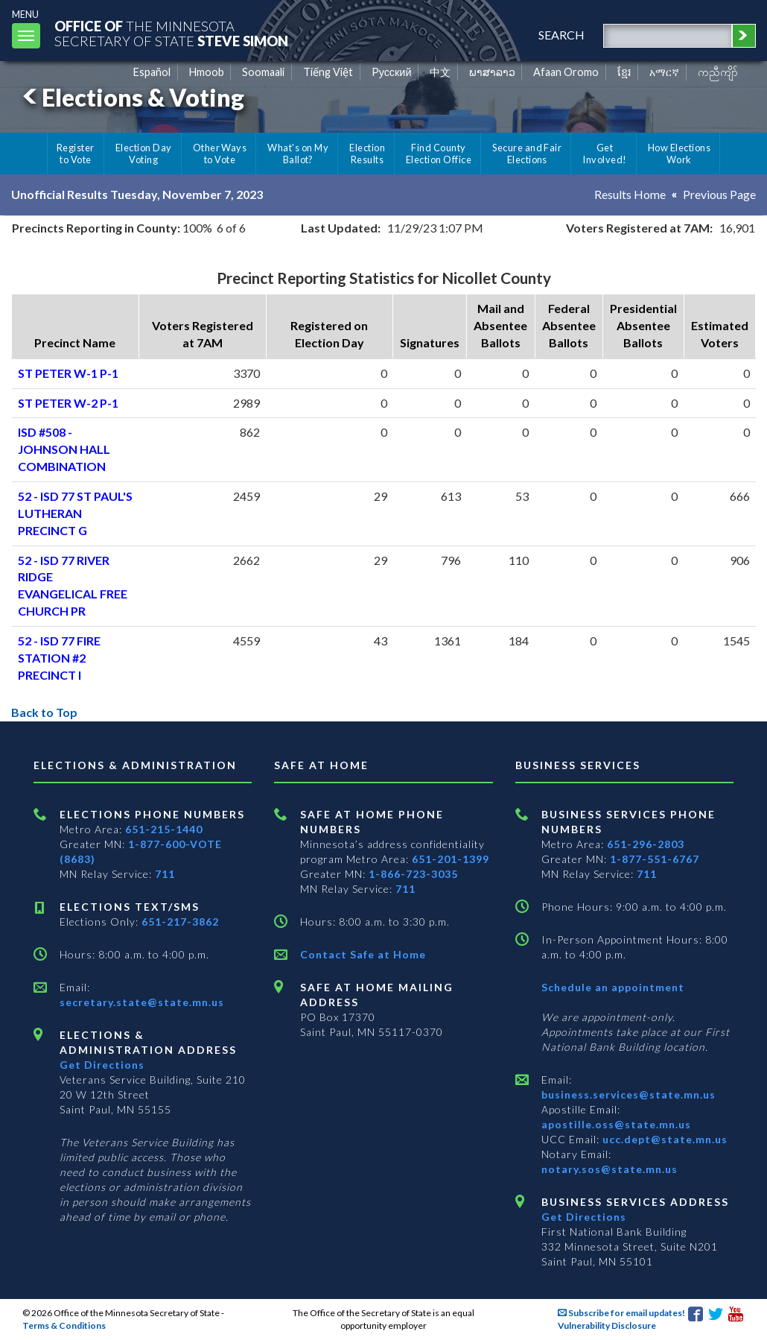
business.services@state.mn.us (628, 1094)
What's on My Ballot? (297, 153)
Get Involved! (604, 153)
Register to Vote (76, 153)
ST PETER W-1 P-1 (68, 373)
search (561, 35)
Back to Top (44, 712)
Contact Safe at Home (363, 954)
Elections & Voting (131, 97)
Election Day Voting (143, 153)
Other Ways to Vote (220, 153)
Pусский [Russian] (392, 72)
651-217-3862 (180, 921)
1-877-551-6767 (654, 859)
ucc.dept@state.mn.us (663, 1139)
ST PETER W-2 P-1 (68, 403)
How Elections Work (679, 153)
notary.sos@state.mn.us (609, 1169)
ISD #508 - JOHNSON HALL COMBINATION (64, 449)
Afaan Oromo (566, 72)
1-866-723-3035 (413, 873)
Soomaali (263, 72)
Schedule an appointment (612, 987)
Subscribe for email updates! (621, 1312)
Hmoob (206, 72)
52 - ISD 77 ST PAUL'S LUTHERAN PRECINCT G (75, 513)
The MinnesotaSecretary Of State (171, 33)
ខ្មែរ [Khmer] (624, 72)
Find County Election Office (438, 153)
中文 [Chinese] (440, 72)
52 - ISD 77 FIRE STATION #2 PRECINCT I (59, 657)
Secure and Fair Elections (526, 153)
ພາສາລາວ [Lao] (492, 72)
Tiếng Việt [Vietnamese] (328, 72)
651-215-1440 (164, 829)
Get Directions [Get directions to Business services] (583, 1216)
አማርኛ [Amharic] (664, 72)
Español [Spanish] (152, 72)
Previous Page (719, 194)
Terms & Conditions (64, 1325)
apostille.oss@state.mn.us (616, 1124)
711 (165, 873)
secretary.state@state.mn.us (142, 1002)
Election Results (367, 153)
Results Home (630, 194)
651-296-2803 (645, 844)
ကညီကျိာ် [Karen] (718, 72)
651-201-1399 (450, 859)
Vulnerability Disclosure (607, 1325)
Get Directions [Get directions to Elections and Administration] (102, 1064)
